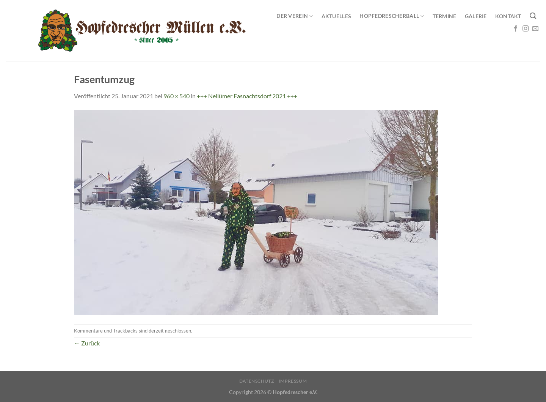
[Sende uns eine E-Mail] (535, 28)
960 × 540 (176, 95)
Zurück (87, 343)
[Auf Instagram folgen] (525, 28)
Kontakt (508, 16)
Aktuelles (336, 16)
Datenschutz (256, 381)
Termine (445, 16)
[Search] (533, 16)
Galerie (476, 16)
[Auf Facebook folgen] (516, 28)
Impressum (293, 381)
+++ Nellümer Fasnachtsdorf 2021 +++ (247, 95)
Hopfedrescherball (391, 16)
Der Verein (294, 16)
